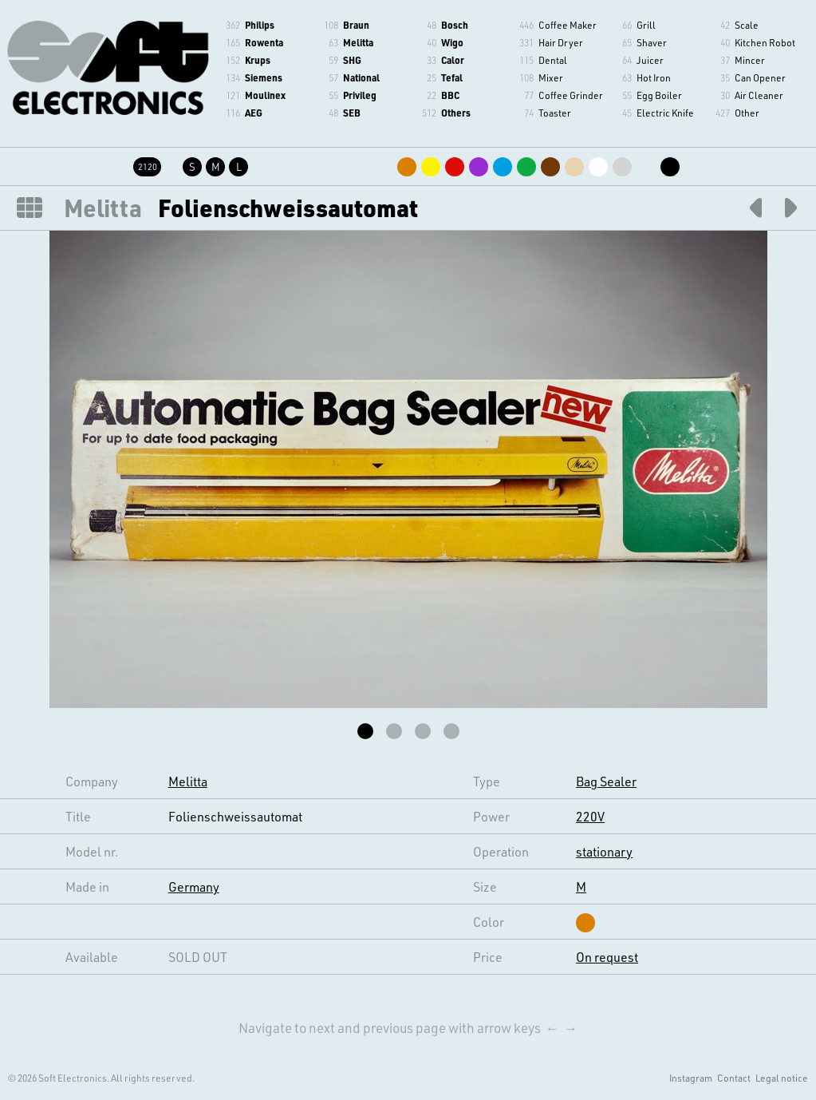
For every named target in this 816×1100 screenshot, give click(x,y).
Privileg (359, 95)
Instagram (690, 1077)
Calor (452, 59)
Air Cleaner (759, 95)
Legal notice (781, 1077)
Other (747, 112)
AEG (253, 112)
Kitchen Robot (765, 42)
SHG (352, 59)
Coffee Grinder (570, 95)
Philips (259, 24)
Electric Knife (665, 112)
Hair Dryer (560, 42)
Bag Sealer (606, 781)
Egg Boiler (659, 95)
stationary (604, 851)
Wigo (452, 42)
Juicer (650, 59)
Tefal (452, 77)
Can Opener (760, 77)
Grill (646, 24)
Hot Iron (654, 77)
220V (590, 816)
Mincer (750, 59)
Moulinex (265, 95)
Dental (552, 59)
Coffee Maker (567, 24)
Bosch (454, 24)
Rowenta (264, 42)
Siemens (263, 77)
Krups (257, 59)
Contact (734, 1077)
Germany (193, 886)
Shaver (652, 42)
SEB (352, 112)
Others (456, 112)
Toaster (554, 112)
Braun (356, 24)
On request (607, 956)
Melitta (358, 42)
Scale (747, 24)
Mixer (550, 77)
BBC (450, 95)
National (361, 77)
